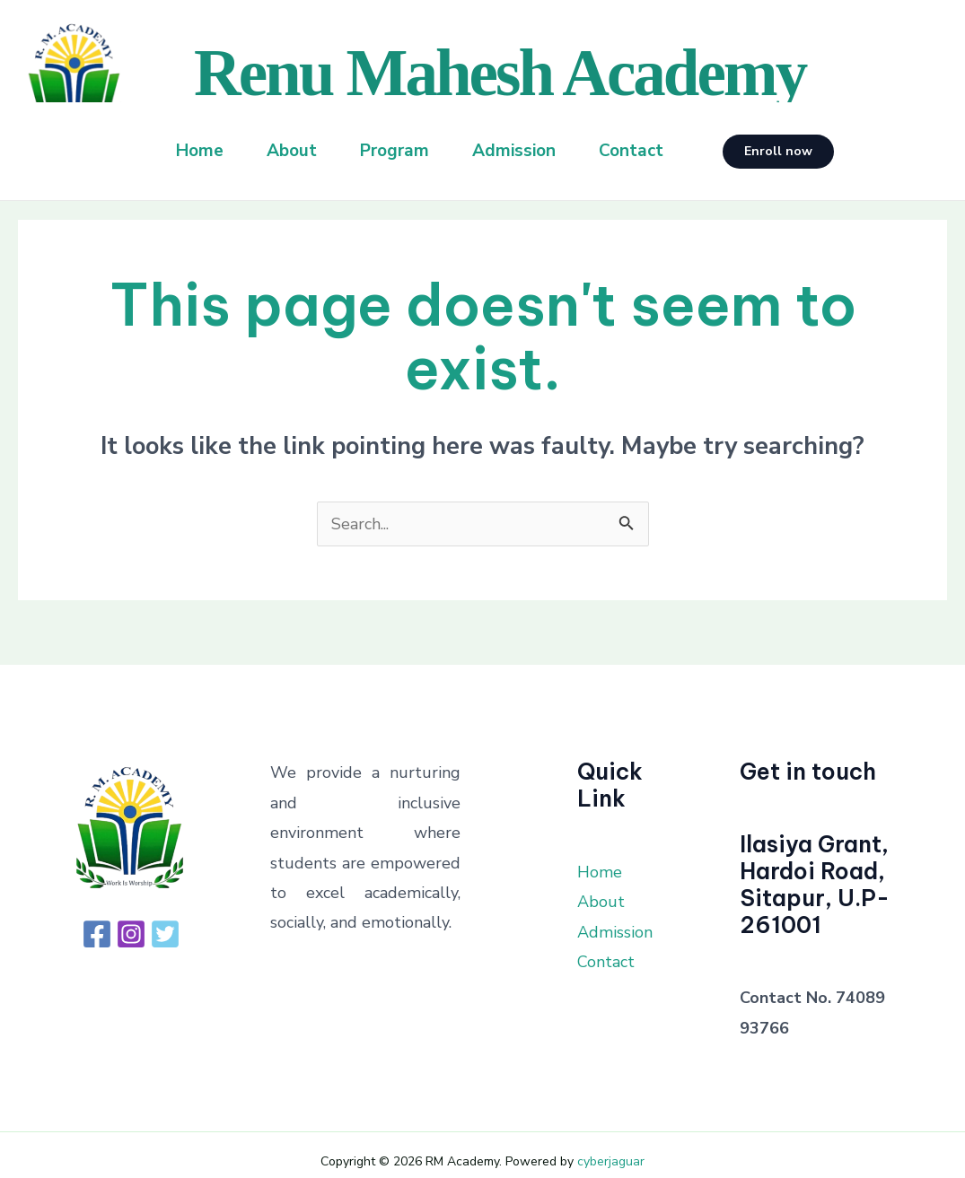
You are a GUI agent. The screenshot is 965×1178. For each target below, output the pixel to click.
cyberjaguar (611, 1161)
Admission (514, 150)
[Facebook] (97, 934)
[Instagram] (131, 934)
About (292, 150)
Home (200, 150)
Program (394, 150)
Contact (631, 150)
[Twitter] (165, 934)
